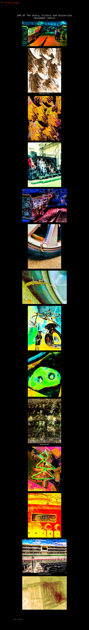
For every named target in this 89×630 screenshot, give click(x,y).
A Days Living (11, 2)
